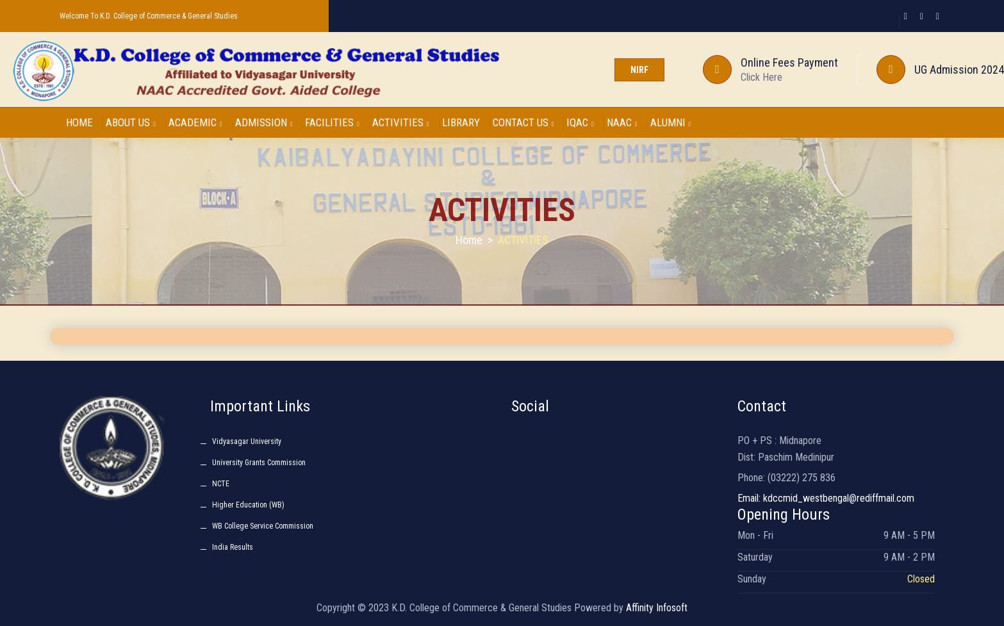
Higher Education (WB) (248, 504)
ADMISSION (264, 122)
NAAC (622, 122)
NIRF (639, 70)
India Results (232, 547)
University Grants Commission (259, 462)
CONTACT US (523, 122)
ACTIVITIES (400, 122)
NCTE (220, 483)
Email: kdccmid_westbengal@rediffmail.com (825, 498)
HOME (79, 122)
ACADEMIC (195, 122)
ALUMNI (670, 122)
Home (469, 240)
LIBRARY (461, 122)
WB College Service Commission (262, 526)
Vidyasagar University (246, 441)
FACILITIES (332, 122)
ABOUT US (131, 122)
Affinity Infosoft (656, 608)
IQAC (580, 122)
